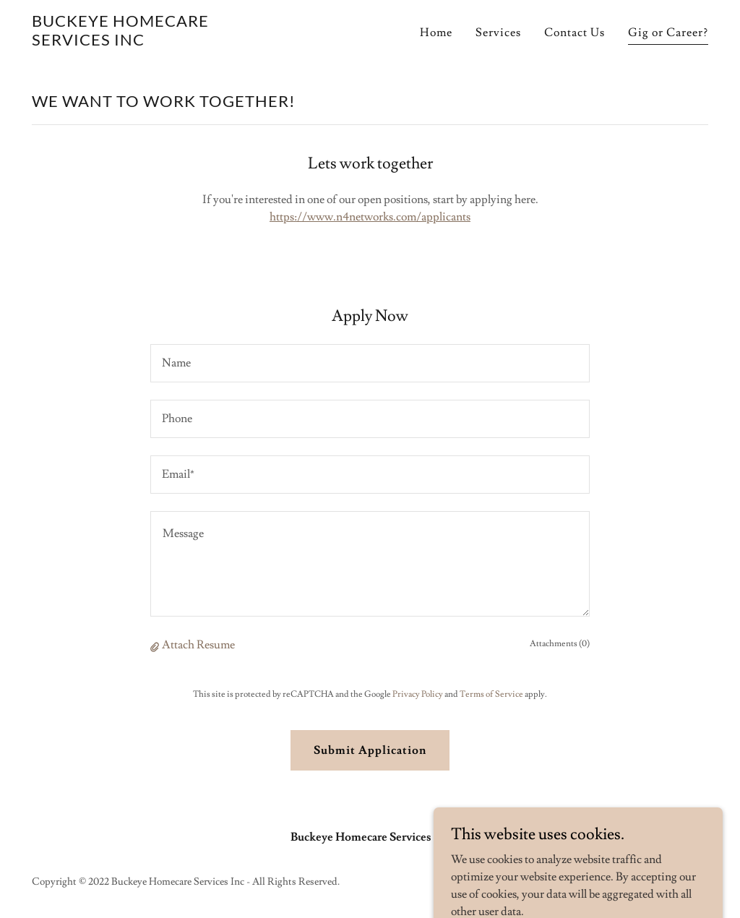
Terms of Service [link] (491, 694)
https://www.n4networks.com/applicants (370, 217)
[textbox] (370, 363)
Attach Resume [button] (198, 645)
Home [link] (436, 32)
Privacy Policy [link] (417, 694)
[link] (150, 42)
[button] (156, 645)
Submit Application (370, 750)
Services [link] (498, 32)
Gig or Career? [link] (668, 32)
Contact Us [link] (574, 32)
